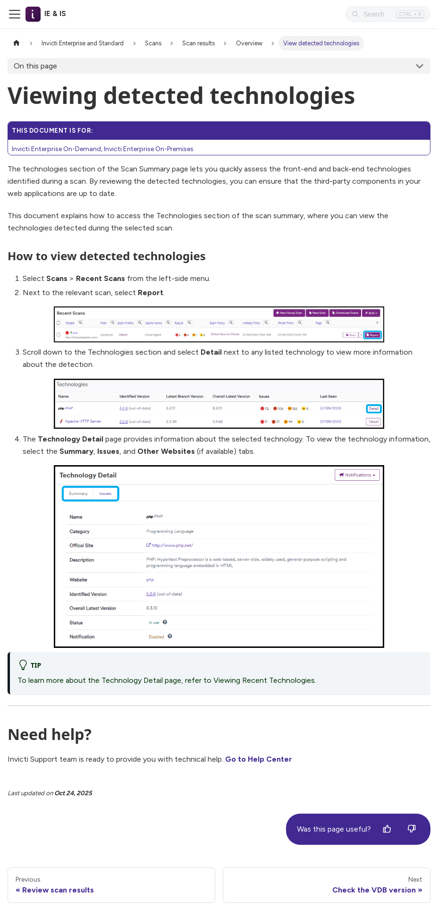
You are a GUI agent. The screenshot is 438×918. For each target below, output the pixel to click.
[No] (411, 829)
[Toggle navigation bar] (15, 14)
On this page (35, 65)
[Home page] (16, 43)
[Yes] (387, 829)
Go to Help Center (258, 759)
